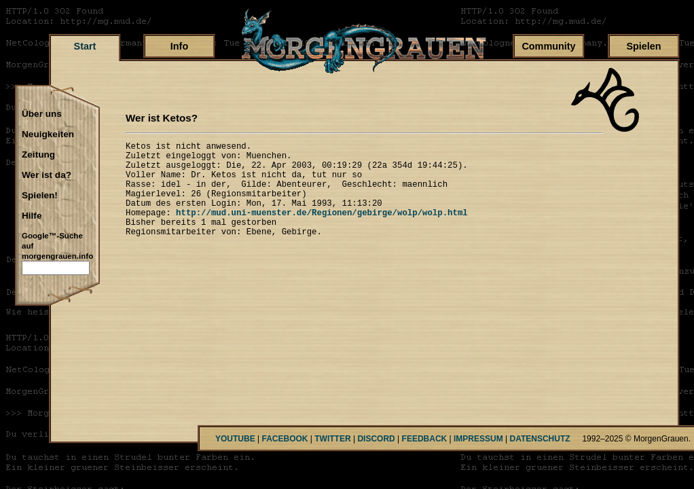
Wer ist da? (46, 175)
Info (179, 46)
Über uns (42, 114)
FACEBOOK (284, 438)
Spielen (643, 46)
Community (548, 46)
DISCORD (376, 438)
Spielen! (40, 195)
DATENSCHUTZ (540, 438)
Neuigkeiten (48, 134)
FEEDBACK (425, 438)
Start (85, 46)
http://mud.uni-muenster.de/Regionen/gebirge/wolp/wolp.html (322, 228)
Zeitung (38, 155)
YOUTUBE (235, 438)
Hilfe (31, 216)
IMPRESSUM (478, 438)
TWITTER (332, 438)
